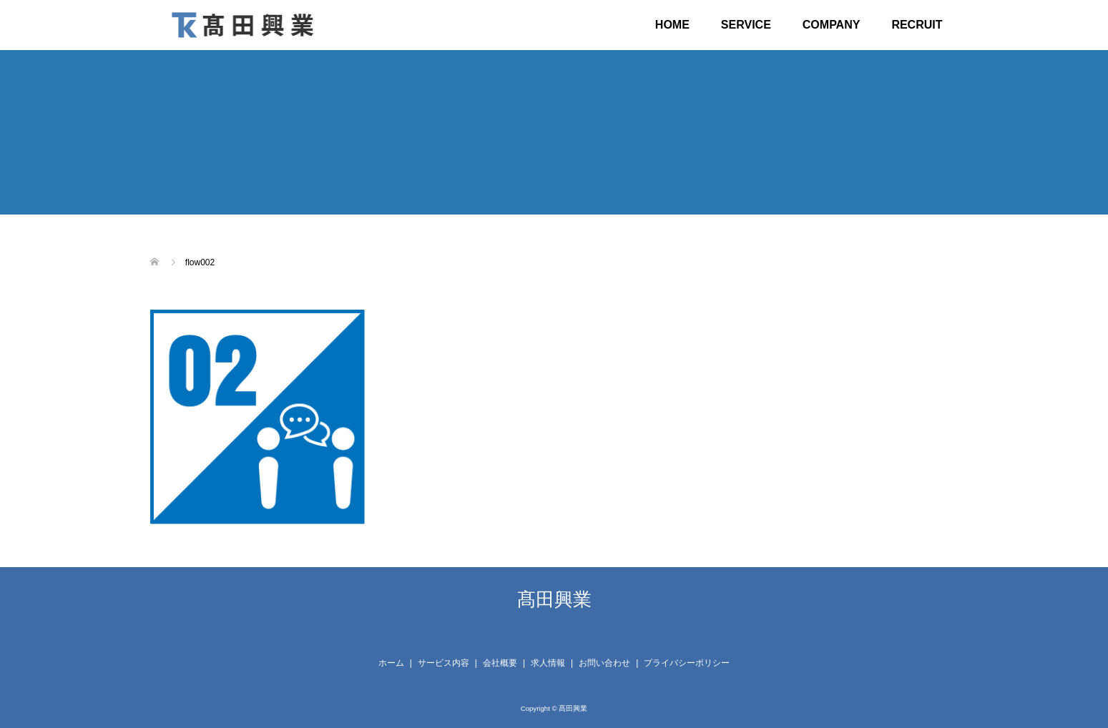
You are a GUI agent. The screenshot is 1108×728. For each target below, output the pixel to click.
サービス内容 (443, 663)
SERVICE (746, 25)
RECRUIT (916, 25)
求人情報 (548, 663)
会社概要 (500, 663)
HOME (672, 25)
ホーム (391, 663)
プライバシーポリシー (687, 663)
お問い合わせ (604, 663)
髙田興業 (554, 599)
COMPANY (832, 25)
